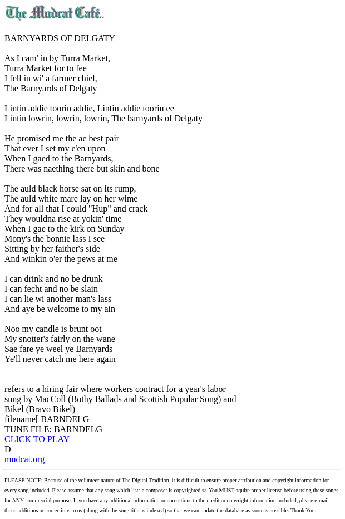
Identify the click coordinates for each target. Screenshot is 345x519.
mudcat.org (24, 459)
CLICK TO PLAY (37, 439)
